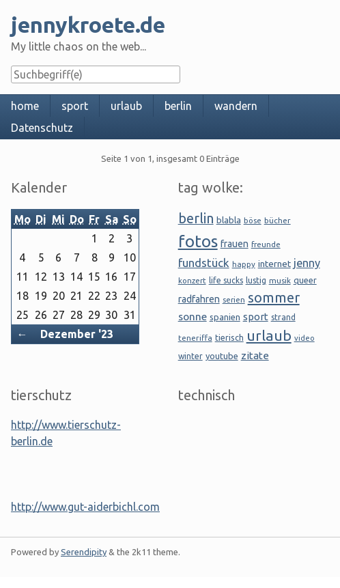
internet (274, 263)
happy (243, 264)
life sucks (226, 280)
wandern (235, 106)
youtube (222, 356)
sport (74, 106)
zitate (255, 355)
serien (234, 299)
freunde (266, 244)
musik (280, 280)
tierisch (229, 337)
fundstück (203, 262)
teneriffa (195, 337)
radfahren (199, 299)
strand (283, 317)
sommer (274, 297)
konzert (192, 280)
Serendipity (84, 552)
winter (190, 356)
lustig (256, 280)
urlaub (126, 106)
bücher (277, 220)
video (304, 338)
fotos (198, 241)
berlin (178, 106)
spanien (225, 317)
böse (252, 220)
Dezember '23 (76, 334)
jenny (307, 263)
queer (305, 280)
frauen (235, 243)
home (25, 106)
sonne (192, 316)
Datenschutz (42, 128)
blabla (228, 220)
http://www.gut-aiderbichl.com (85, 507)
